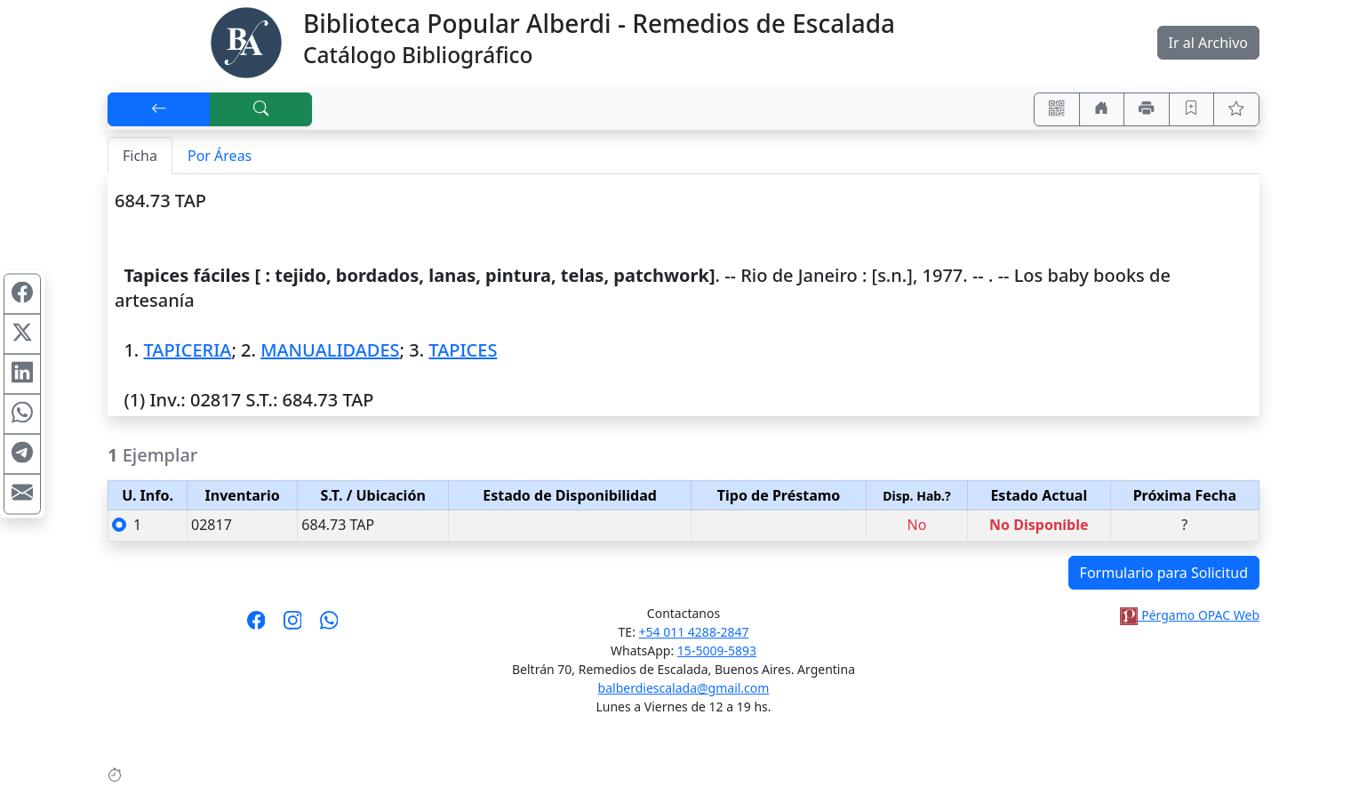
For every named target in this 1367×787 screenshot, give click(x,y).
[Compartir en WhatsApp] (22, 413)
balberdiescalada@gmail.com (684, 687)
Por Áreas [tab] (220, 155)
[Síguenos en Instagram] (293, 626)
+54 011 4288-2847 (694, 631)
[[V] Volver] (159, 109)
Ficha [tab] (140, 155)
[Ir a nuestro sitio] (1102, 109)
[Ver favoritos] (1236, 109)
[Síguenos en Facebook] (256, 626)
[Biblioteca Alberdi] (246, 41)
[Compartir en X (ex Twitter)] (22, 333)
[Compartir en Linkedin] (22, 373)
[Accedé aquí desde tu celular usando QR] (1057, 109)
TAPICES (462, 350)
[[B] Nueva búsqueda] (261, 109)
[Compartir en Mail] (22, 493)
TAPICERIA (187, 350)
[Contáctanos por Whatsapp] (329, 626)
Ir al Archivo (1208, 42)
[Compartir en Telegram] (22, 453)
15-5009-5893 (716, 650)
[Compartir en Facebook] (22, 293)
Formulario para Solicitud (1164, 572)
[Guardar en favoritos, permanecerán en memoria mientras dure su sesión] (1192, 109)
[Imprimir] (1146, 109)
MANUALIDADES (329, 350)
